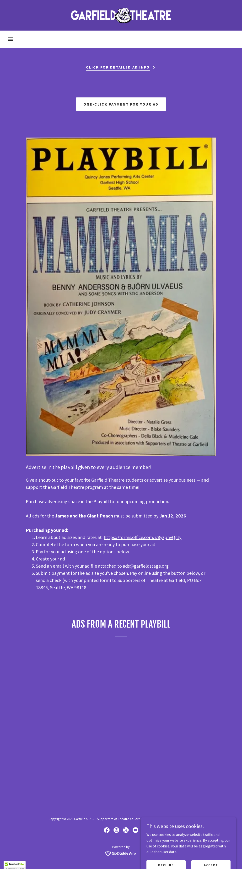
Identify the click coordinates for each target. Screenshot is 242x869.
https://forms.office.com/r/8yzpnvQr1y (142, 537)
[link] (121, 15)
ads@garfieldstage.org (146, 566)
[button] (10, 39)
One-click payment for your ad (120, 104)
